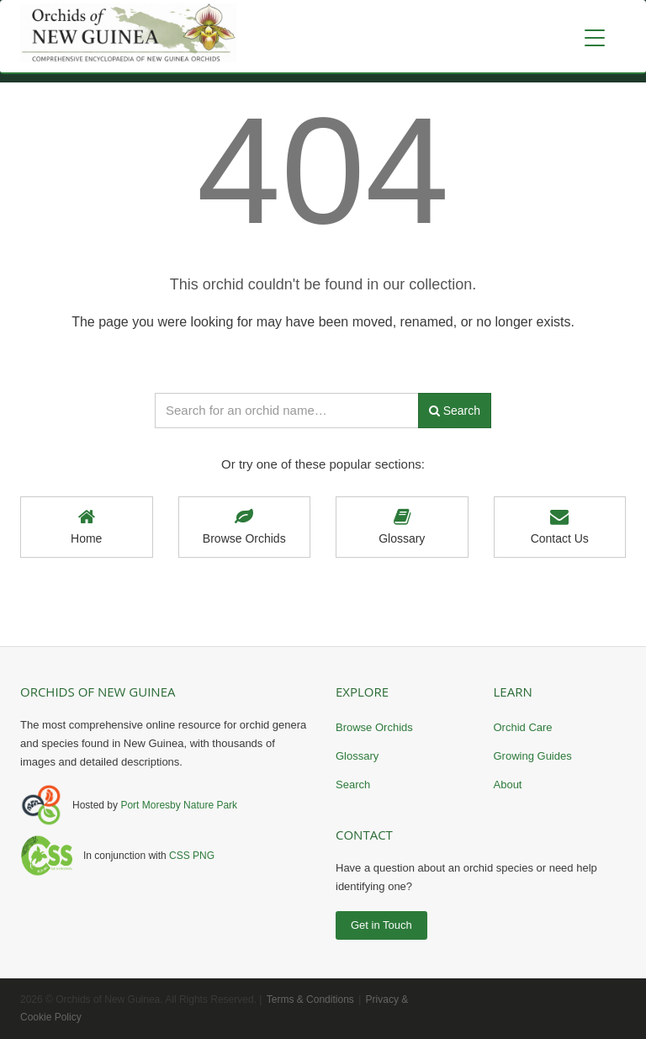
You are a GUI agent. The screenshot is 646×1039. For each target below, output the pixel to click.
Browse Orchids (245, 526)
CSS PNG (191, 855)
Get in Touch (381, 925)
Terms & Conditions (310, 999)
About (508, 784)
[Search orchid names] (287, 410)
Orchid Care (523, 727)
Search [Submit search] (454, 410)
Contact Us (560, 526)
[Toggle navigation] (594, 38)
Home (87, 526)
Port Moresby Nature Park (178, 805)
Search (353, 784)
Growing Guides (533, 756)
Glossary (402, 526)
